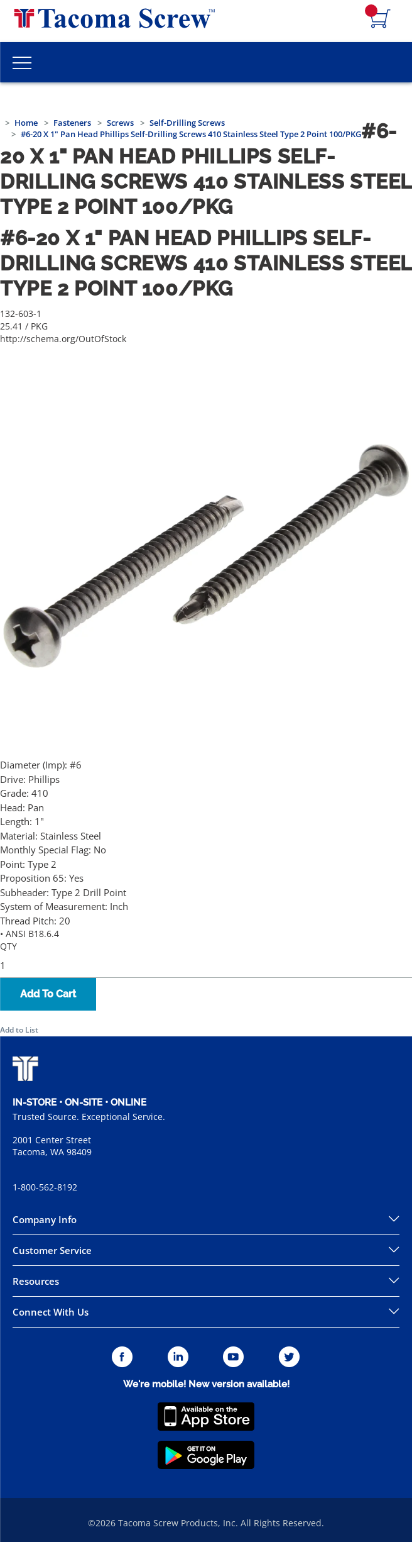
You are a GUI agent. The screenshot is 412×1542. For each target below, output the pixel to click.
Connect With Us (51, 1312)
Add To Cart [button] (48, 994)
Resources (36, 1281)
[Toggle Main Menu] (22, 62)
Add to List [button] (19, 1029)
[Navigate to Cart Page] (380, 19)
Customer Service (52, 1250)
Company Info (45, 1219)
